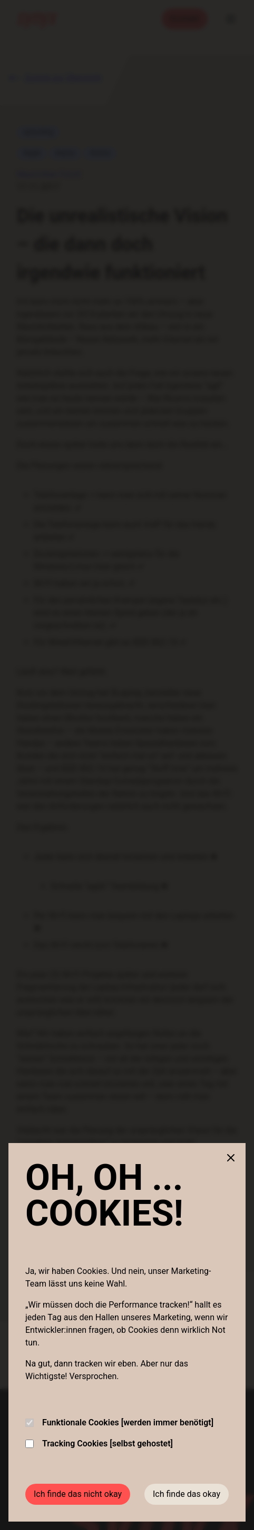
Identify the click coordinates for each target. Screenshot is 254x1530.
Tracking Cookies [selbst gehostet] (99, 1444)
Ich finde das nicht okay (78, 1494)
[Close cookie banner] (230, 1157)
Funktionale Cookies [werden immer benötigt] (119, 1422)
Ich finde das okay (186, 1494)
